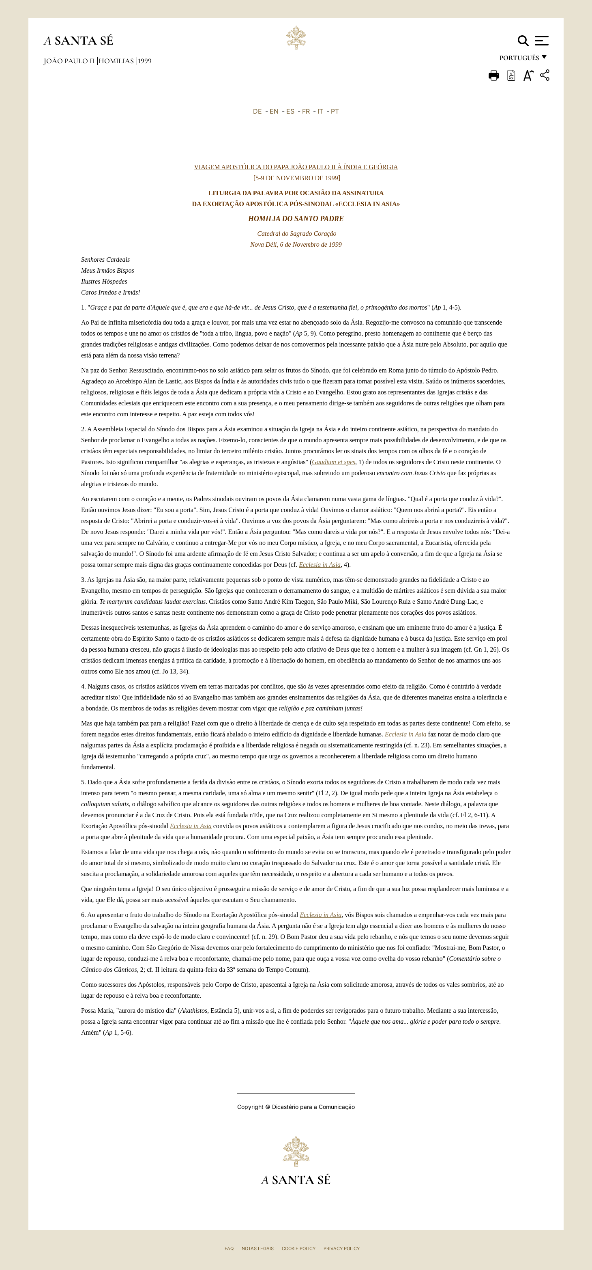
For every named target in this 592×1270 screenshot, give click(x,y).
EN (274, 111)
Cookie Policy (298, 1248)
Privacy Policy (342, 1248)
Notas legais (258, 1248)
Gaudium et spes (333, 461)
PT (335, 111)
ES (290, 111)
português (519, 60)
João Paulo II (70, 60)
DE (257, 111)
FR (306, 111)
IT (320, 111)
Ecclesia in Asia (320, 564)
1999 (145, 60)
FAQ (229, 1248)
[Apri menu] (541, 40)
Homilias (117, 60)
